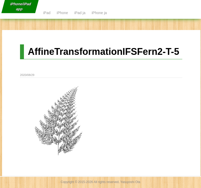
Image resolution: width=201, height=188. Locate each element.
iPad (46, 13)
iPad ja (80, 13)
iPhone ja (99, 13)
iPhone (62, 13)
